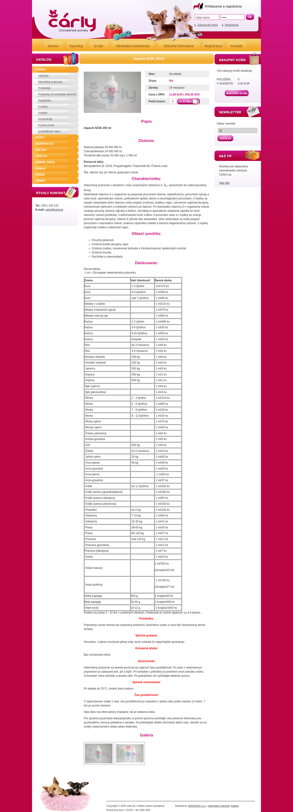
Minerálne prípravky (50, 82)
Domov (53, 46)
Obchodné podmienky (133, 46)
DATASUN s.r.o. (197, 805)
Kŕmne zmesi (46, 125)
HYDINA (40, 69)
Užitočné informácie (178, 46)
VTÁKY (40, 137)
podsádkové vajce (49, 131)
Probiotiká (44, 88)
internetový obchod (218, 805)
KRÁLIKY (41, 156)
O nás (98, 46)
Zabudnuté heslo (207, 25)
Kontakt (236, 46)
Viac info (224, 183)
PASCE (40, 174)
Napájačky (44, 100)
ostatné (42, 112)
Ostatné (40, 168)
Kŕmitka (43, 106)
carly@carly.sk (54, 209)
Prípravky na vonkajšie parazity (57, 94)
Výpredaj (76, 46)
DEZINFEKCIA (44, 143)
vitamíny (43, 75)
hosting (235, 805)
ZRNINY (40, 180)
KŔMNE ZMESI (45, 162)
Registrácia (232, 25)
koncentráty (45, 119)
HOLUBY (41, 150)
